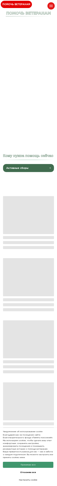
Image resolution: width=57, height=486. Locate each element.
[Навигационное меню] (51, 6)
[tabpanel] (28, 306)
